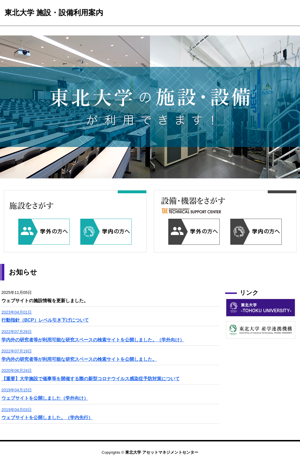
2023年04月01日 (16, 312)
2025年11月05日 (16, 292)
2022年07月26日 (16, 331)
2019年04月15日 (16, 390)
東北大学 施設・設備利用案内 (54, 13)
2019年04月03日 (16, 409)
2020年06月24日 (16, 370)
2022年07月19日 (16, 351)
